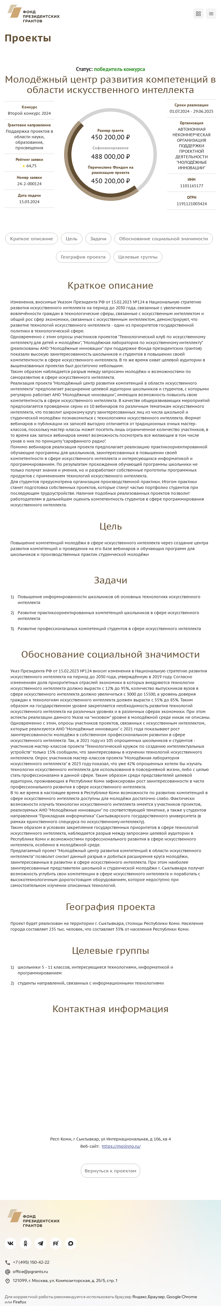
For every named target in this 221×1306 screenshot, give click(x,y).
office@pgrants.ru (26, 1264)
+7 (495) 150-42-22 (27, 1255)
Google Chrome (181, 1289)
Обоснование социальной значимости (163, 238)
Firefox (19, 1294)
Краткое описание (31, 238)
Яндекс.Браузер (148, 1289)
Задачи (98, 238)
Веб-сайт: (91, 1138)
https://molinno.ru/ (121, 1138)
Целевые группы (137, 253)
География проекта (83, 253)
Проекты (30, 37)
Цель (71, 238)
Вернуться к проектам (110, 1163)
